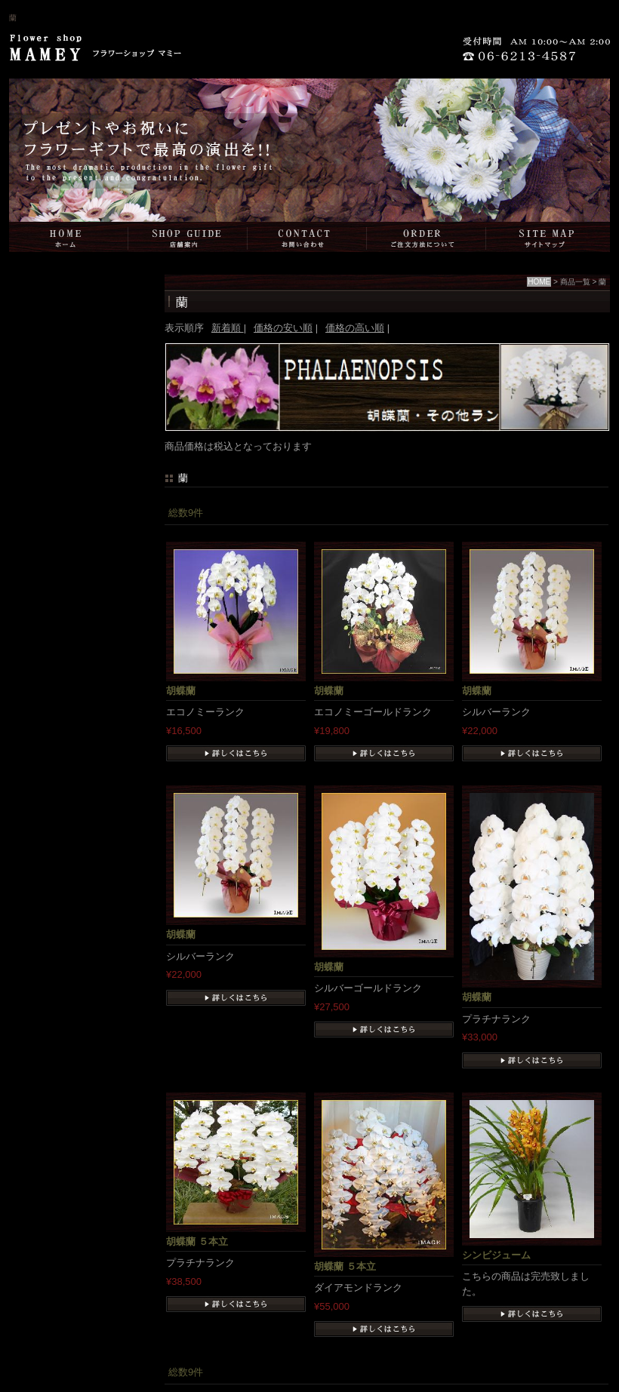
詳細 (236, 753)
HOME (68, 237)
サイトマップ (548, 237)
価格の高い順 (354, 327)
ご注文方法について (426, 237)
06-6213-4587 (539, 52)
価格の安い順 (283, 327)
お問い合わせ (307, 237)
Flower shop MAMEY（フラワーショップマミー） (94, 52)
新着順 (227, 327)
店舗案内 (188, 237)
